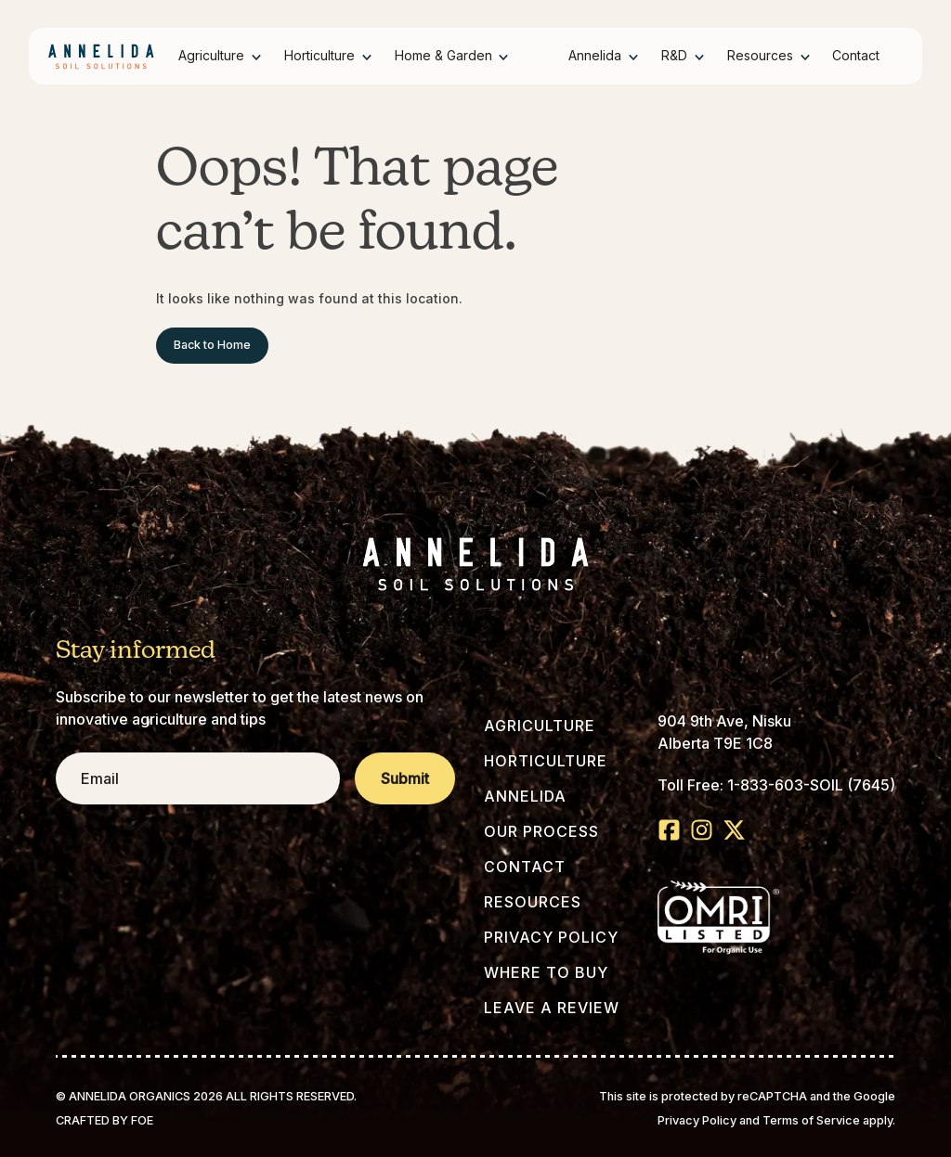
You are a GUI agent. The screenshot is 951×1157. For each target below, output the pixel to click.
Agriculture (211, 55)
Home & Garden (443, 55)
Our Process (541, 831)
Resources (760, 55)
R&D (674, 55)
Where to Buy (546, 972)
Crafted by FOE (104, 1120)
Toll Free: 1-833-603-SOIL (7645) (776, 785)
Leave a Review (551, 1007)
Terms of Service (811, 1120)
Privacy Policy (551, 937)
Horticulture (319, 55)
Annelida (594, 55)
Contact (855, 55)
